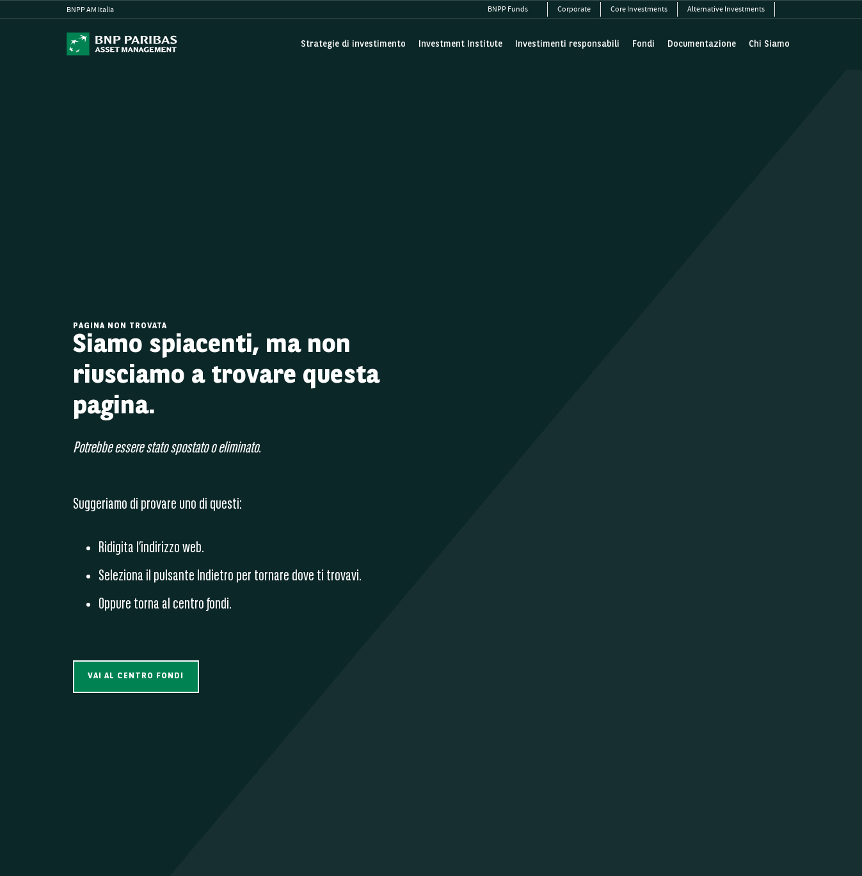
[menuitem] (513, 9)
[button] (136, 676)
